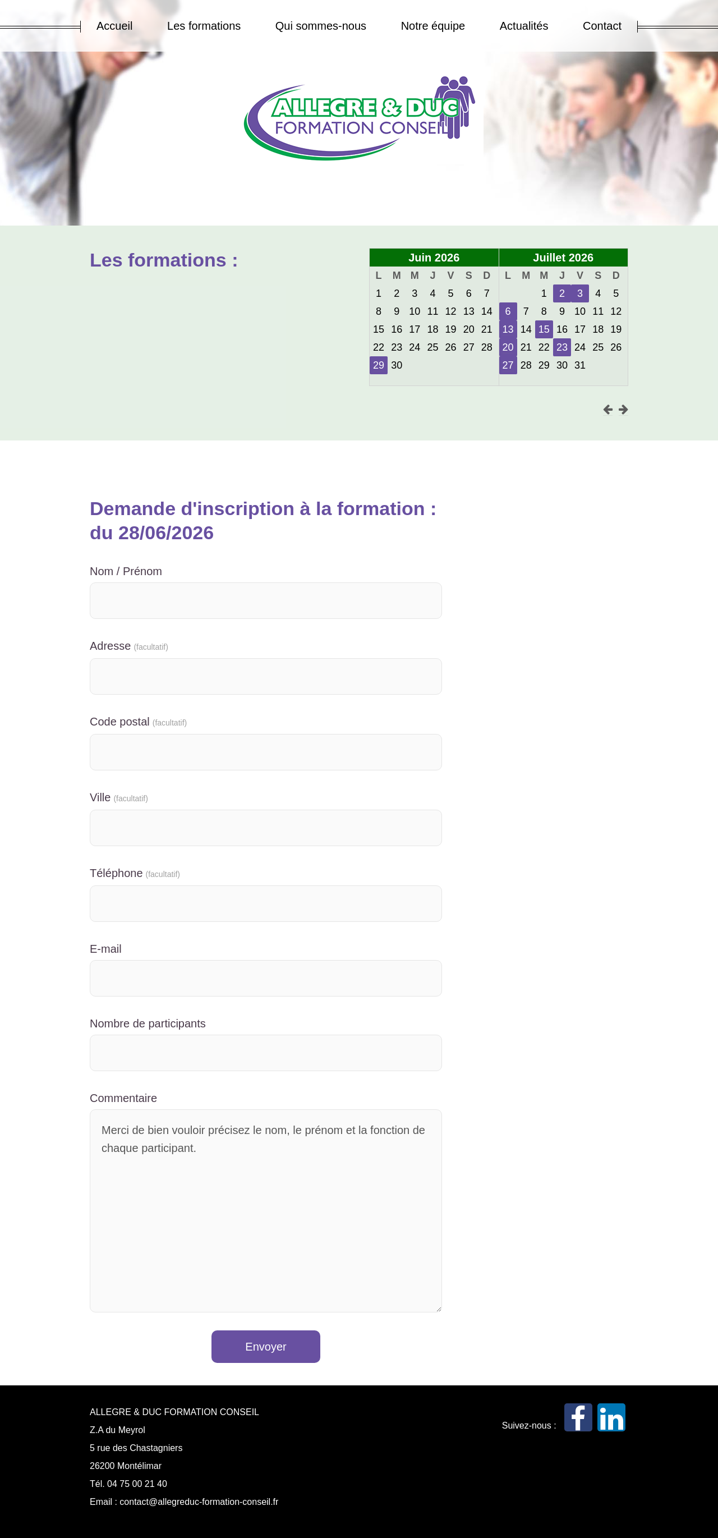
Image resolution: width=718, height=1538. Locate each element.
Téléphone (135, 873)
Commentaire (123, 1098)
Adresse (129, 646)
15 (544, 329)
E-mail (106, 949)
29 (378, 365)
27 (508, 365)
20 (508, 347)
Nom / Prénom (126, 571)
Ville (119, 797)
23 (562, 347)
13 (508, 329)
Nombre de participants (148, 1023)
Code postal (138, 721)
